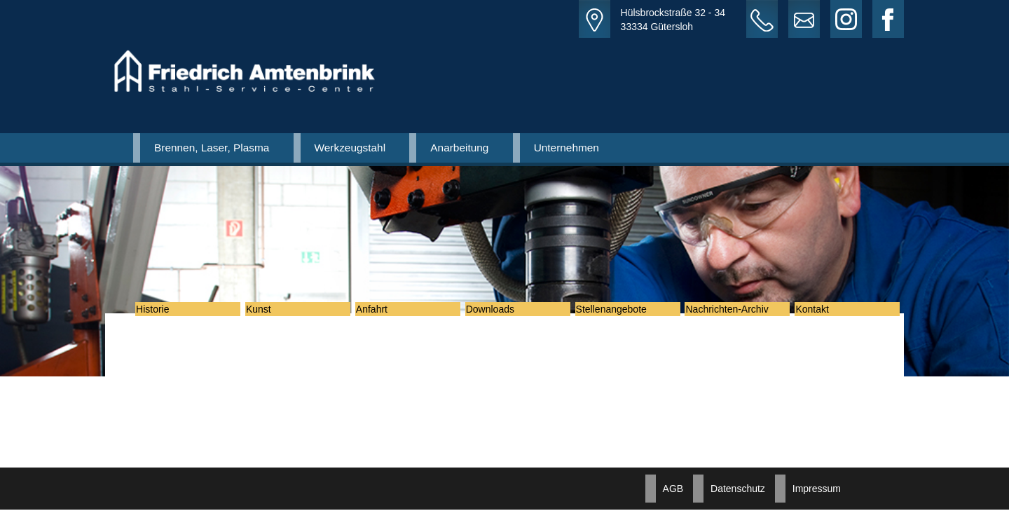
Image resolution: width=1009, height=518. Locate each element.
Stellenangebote (621, 313)
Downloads (500, 313)
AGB (673, 497)
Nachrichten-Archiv (736, 313)
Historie (162, 313)
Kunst (268, 313)
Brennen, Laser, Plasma (211, 148)
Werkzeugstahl (350, 148)
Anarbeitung (459, 148)
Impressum (816, 497)
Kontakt (821, 313)
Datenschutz (738, 497)
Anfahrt (381, 313)
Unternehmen (566, 148)
